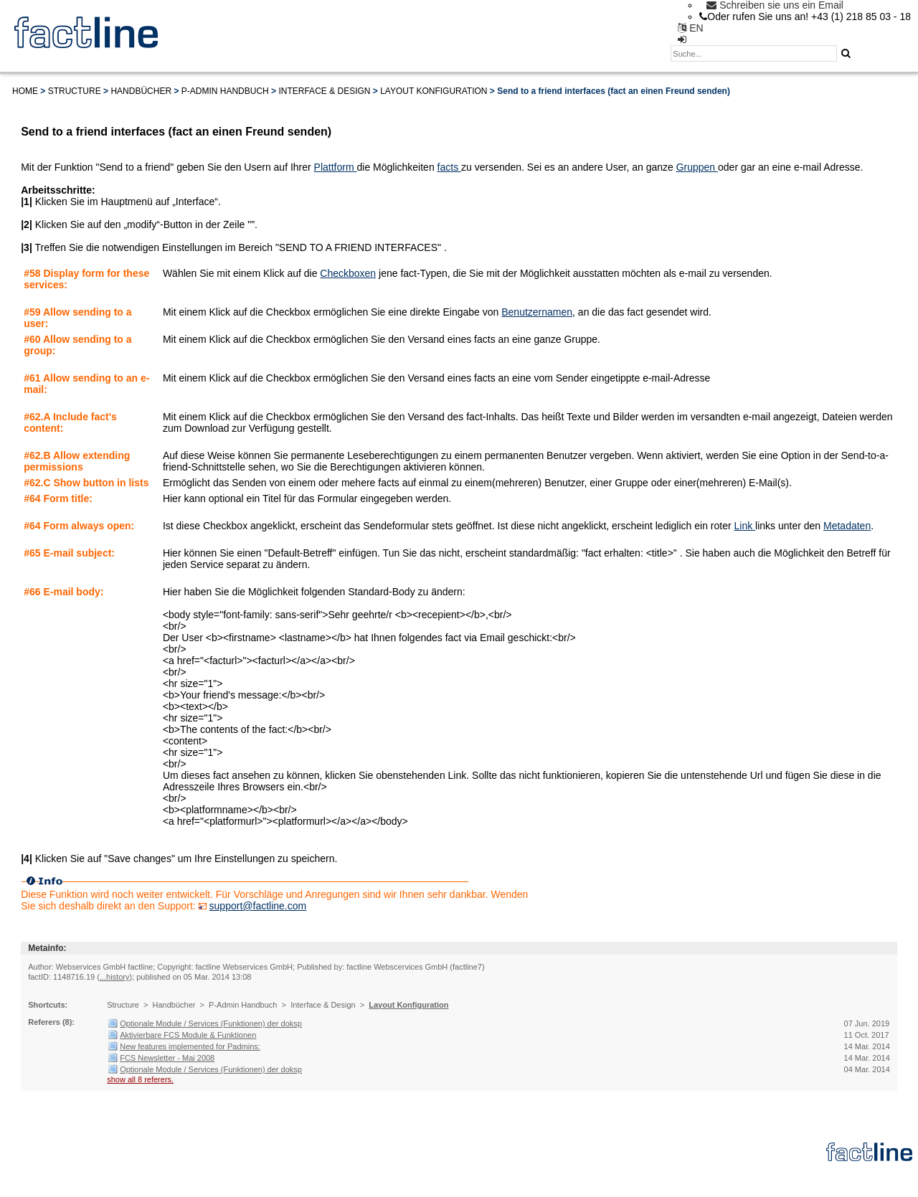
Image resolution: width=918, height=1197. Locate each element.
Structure (74, 91)
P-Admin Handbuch (225, 91)
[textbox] (754, 53)
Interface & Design (324, 91)
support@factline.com (258, 906)
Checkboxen (348, 273)
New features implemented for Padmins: (190, 1046)
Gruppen (697, 167)
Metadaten (847, 525)
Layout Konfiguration (433, 91)
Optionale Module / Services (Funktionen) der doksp (211, 1023)
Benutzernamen (536, 312)
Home (25, 91)
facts (449, 167)
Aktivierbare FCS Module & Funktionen (188, 1035)
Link (744, 525)
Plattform (335, 167)
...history (115, 977)
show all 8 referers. (140, 1079)
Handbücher (140, 91)
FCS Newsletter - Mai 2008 (167, 1058)
